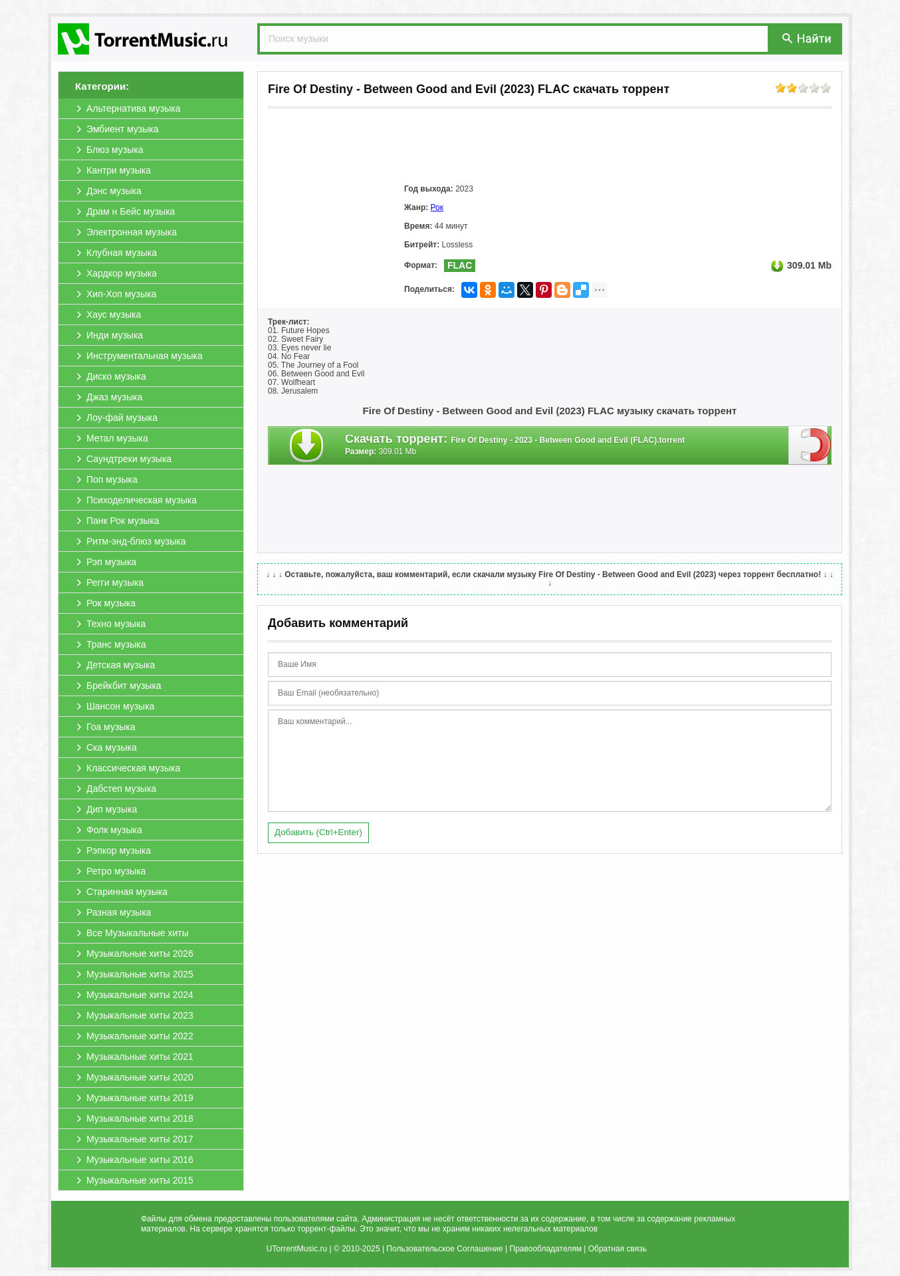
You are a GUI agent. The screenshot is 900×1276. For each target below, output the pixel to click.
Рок (437, 207)
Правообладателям (546, 1248)
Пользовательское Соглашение (444, 1248)
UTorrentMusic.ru (297, 1248)
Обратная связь (617, 1248)
